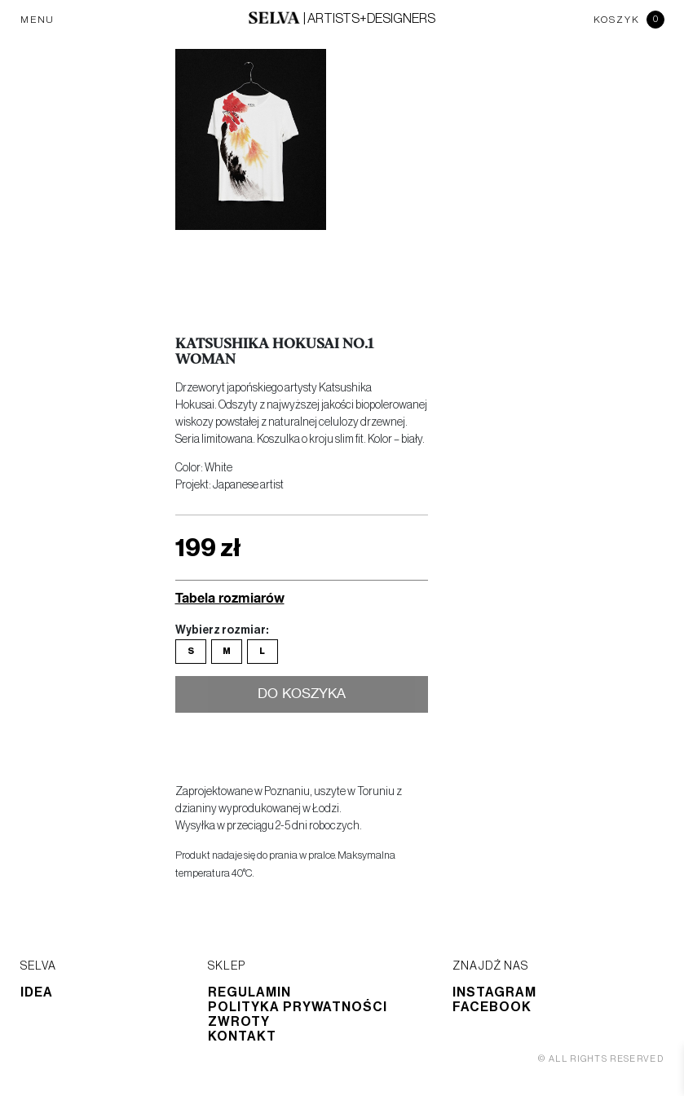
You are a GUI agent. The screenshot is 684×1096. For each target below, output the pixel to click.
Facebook (492, 1007)
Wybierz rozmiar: (221, 630)
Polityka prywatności (297, 1007)
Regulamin (249, 992)
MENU (37, 19)
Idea (36, 992)
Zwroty (239, 1022)
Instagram (494, 992)
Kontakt (242, 1036)
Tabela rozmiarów (230, 597)
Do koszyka (301, 695)
